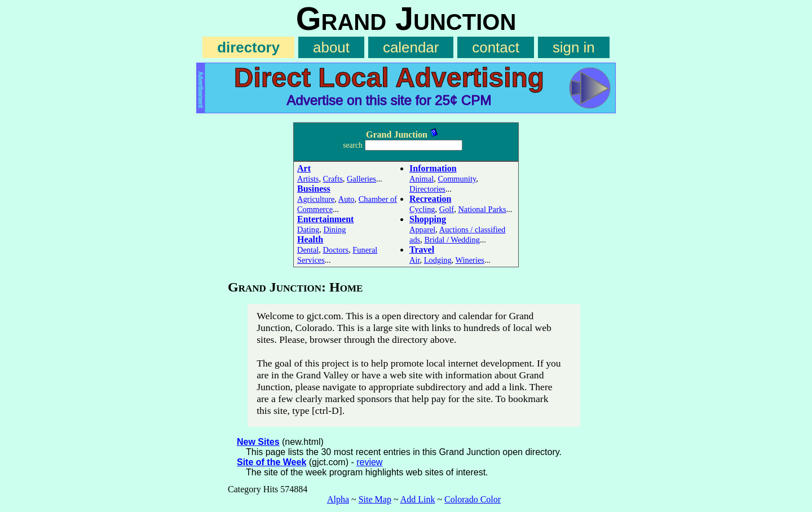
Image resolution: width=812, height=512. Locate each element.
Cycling (422, 209)
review (369, 462)
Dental (308, 249)
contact (495, 47)
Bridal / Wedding (452, 239)
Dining (334, 229)
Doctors (336, 249)
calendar (411, 47)
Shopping (427, 219)
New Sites (258, 442)
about (331, 47)
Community (457, 178)
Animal (421, 178)
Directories (427, 188)
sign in (574, 47)
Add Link (417, 499)
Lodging (438, 259)
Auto (346, 199)
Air (414, 259)
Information (433, 168)
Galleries (361, 178)
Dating (308, 229)
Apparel (422, 229)
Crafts (333, 178)
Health (310, 239)
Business (313, 188)
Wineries (470, 259)
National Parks (482, 209)
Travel (421, 249)
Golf (446, 209)
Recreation (430, 199)
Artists (308, 178)
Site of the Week (271, 462)
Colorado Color (472, 499)
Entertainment (325, 219)
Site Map (375, 499)
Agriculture (315, 199)
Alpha (338, 499)
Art (304, 168)
